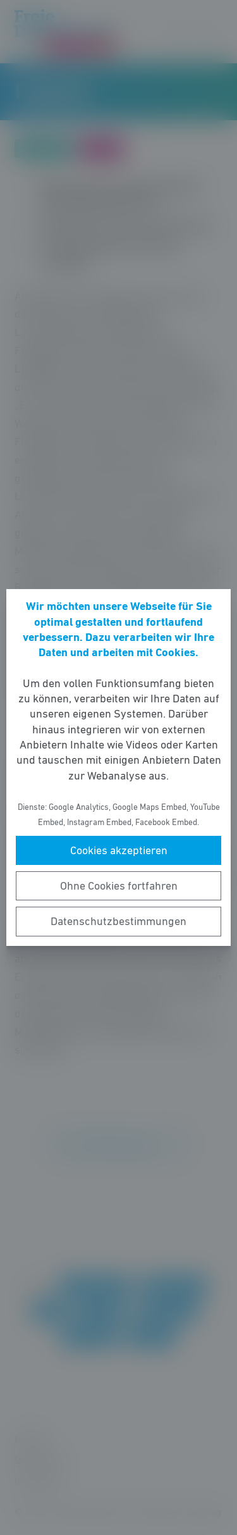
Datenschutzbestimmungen (118, 921)
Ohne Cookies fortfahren (119, 886)
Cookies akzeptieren (118, 850)
